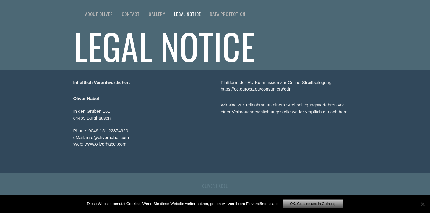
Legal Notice (187, 14)
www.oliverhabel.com (105, 143)
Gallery (157, 14)
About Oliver (99, 14)
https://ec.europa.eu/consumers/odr (256, 88)
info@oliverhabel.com (107, 137)
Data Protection (227, 14)
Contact (131, 14)
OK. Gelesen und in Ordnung (313, 204)
